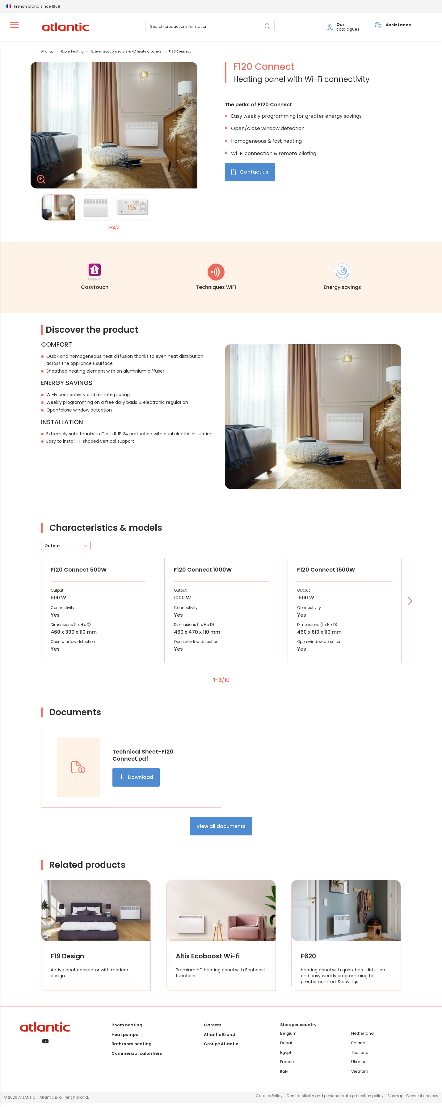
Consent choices (422, 1100)
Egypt (285, 1057)
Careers (212, 1029)
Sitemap (395, 1100)
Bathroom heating (132, 1048)
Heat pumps (125, 1039)
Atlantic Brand (219, 1039)
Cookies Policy (269, 1100)
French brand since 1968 (37, 6)
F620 (309, 961)
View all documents (221, 830)
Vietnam (359, 1076)
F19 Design (69, 961)
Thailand (359, 1057)
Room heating (127, 1029)
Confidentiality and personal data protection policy (335, 1100)
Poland (358, 1047)
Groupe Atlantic (221, 1048)
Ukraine (359, 1066)
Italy (284, 1076)
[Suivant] (409, 606)
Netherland (362, 1038)
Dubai (286, 1047)
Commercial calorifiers (137, 1058)
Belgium (288, 1038)
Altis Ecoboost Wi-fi (210, 961)
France (287, 1066)
